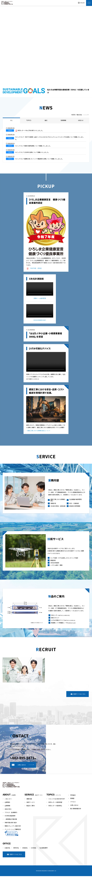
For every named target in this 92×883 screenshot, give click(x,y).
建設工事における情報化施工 (58, 502)
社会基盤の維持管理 (75, 501)
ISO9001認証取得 (10, 823)
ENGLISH (81, 3)
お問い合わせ (64, 772)
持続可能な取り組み (11, 829)
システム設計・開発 (57, 568)
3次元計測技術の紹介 (39, 320)
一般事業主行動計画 (11, 826)
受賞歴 (72, 805)
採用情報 (63, 120)
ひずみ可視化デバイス (40, 348)
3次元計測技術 (55, 566)
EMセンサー (61, 621)
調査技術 (53, 563)
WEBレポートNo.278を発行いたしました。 (31, 130)
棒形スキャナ (56, 624)
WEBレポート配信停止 (55, 812)
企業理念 (7, 809)
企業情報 (7, 812)
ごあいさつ (8, 806)
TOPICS (28, 120)
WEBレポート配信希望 (55, 809)
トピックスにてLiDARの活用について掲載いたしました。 (32, 152)
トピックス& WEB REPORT (56, 806)
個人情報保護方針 (75, 815)
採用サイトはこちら (78, 701)
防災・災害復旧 (74, 505)
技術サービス (31, 809)
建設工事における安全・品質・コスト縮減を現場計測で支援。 (46, 391)
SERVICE (33, 801)
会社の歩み (8, 816)
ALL (11, 120)
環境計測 (53, 505)
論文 (46, 120)
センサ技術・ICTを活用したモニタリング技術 (65, 561)
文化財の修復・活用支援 (58, 508)
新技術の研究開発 (74, 508)
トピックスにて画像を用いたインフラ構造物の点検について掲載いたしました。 (39, 159)
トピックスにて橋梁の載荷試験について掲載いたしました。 (33, 146)
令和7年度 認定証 (35, 268)
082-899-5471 (69, 764)
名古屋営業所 (44, 855)
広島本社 (7, 855)
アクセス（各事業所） (11, 819)
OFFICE (7, 850)
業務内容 (29, 806)
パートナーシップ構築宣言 (13, 839)
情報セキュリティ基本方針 (13, 833)
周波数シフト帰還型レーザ (64, 629)
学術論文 (73, 802)
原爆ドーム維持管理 (40, 298)
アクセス (73, 809)
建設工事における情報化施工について (38, 430)
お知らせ (80, 120)
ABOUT (9, 801)
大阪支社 (24, 855)
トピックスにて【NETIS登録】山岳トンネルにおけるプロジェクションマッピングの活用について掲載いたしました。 (49, 138)
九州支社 (33, 855)
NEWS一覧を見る (76, 114)
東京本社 (16, 855)
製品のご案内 (31, 812)
